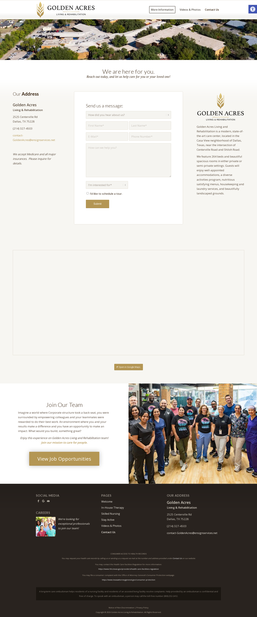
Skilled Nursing (110, 513)
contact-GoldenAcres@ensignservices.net (192, 533)
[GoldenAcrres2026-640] (220, 106)
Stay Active (107, 520)
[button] (252, 9)
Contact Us (108, 532)
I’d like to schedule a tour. (106, 194)
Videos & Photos (111, 526)
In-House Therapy (112, 507)
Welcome (106, 501)
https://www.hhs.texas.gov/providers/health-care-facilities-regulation (128, 569)
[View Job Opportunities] (64, 459)
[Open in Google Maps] (128, 367)
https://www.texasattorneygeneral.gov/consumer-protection (128, 580)
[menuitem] (162, 9)
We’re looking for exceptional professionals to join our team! (74, 523)
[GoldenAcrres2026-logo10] (66, 9)
